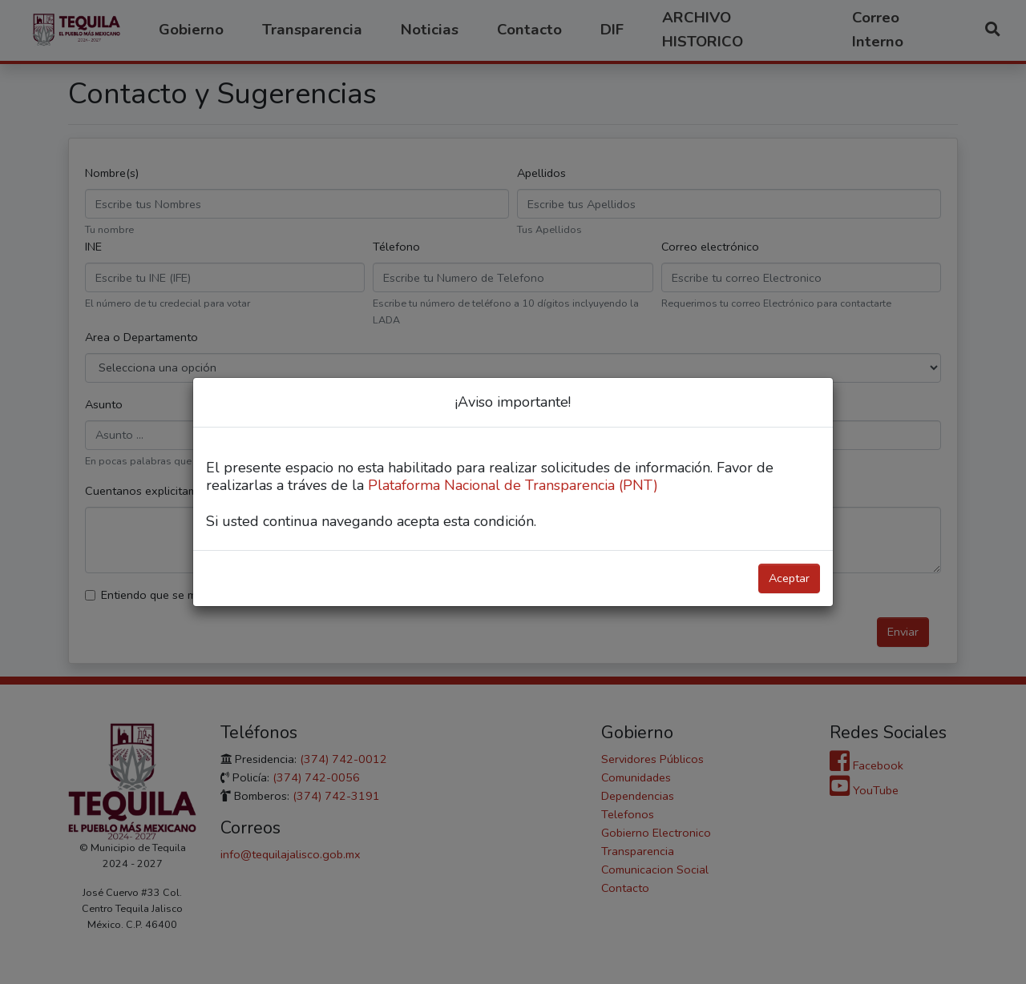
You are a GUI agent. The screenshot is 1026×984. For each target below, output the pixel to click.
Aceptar (789, 578)
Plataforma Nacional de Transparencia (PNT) (513, 485)
